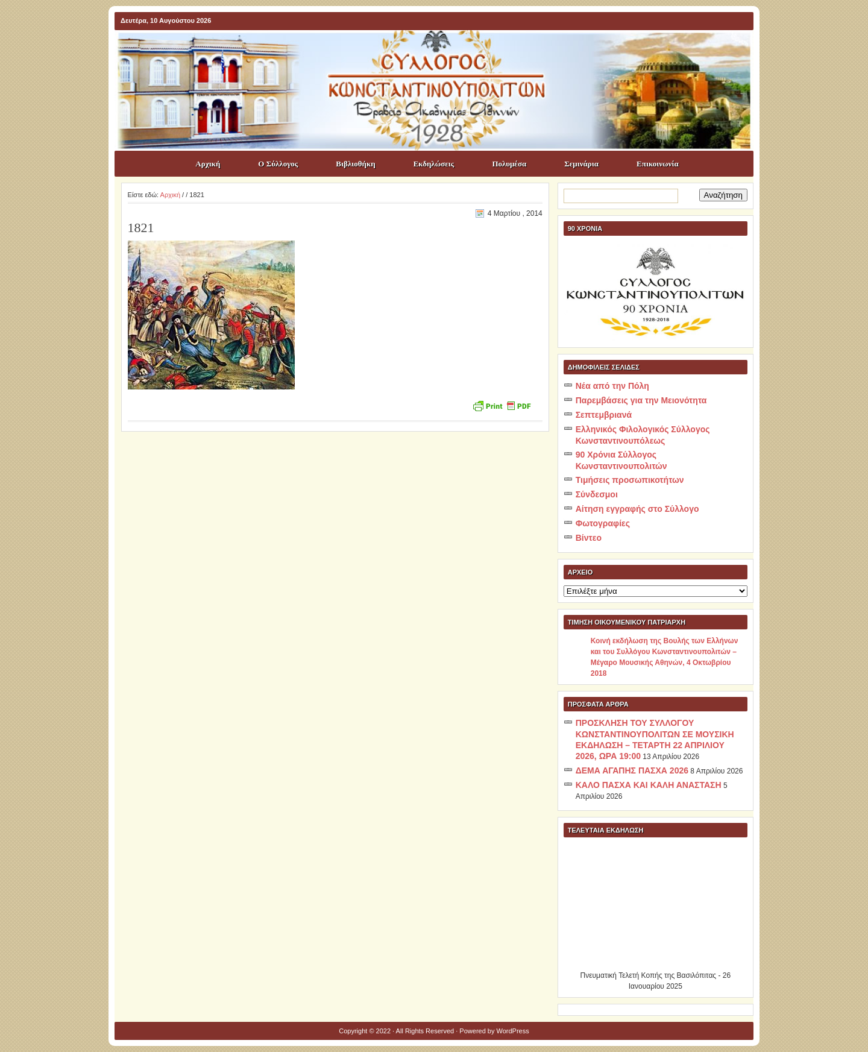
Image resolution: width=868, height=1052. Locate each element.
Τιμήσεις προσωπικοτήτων (630, 480)
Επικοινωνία (658, 163)
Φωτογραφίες (603, 523)
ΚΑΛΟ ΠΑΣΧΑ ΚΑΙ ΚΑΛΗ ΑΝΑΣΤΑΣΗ (649, 785)
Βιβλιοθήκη (355, 163)
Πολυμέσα (509, 163)
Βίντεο (589, 538)
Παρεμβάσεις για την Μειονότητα (641, 400)
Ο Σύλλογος (278, 163)
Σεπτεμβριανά (604, 415)
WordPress (513, 1031)
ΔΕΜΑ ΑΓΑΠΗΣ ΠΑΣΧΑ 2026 (632, 770)
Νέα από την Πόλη (612, 386)
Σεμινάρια (581, 163)
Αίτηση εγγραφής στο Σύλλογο (637, 509)
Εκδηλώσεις (434, 163)
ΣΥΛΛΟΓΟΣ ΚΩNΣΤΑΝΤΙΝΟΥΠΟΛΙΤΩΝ (440, 52)
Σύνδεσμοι (597, 494)
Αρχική (207, 163)
